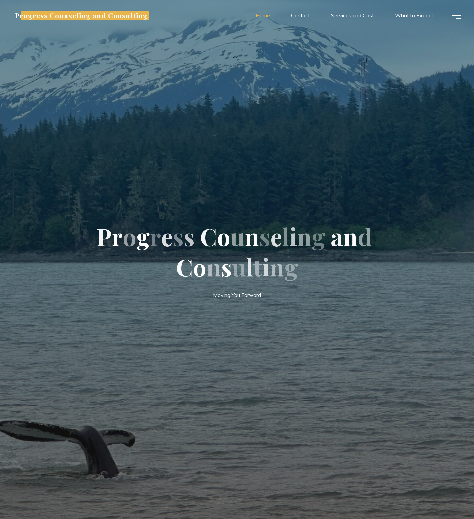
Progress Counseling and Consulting (81, 15)
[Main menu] (455, 16)
